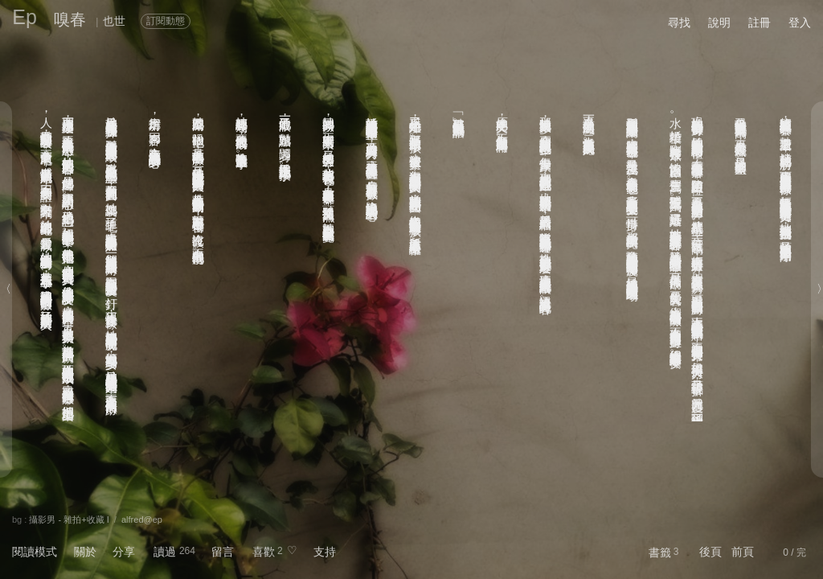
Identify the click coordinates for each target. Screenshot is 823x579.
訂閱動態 (165, 21)
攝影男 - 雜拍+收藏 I (69, 519)
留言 (222, 551)
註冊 (759, 22)
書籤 (660, 552)
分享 (124, 551)
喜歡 (263, 551)
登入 (799, 22)
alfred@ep (141, 519)
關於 (85, 551)
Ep (24, 17)
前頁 (742, 551)
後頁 (710, 551)
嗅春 (70, 19)
